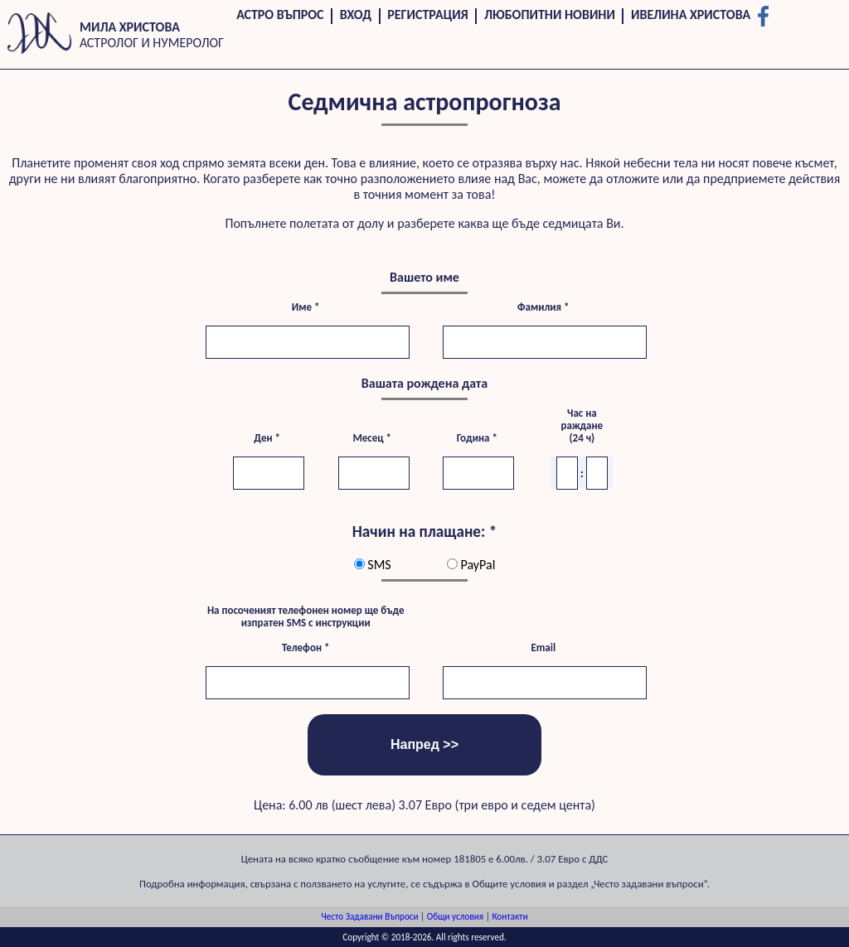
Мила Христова (130, 27)
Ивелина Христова (690, 14)
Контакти (509, 916)
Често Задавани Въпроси (370, 916)
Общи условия (455, 916)
